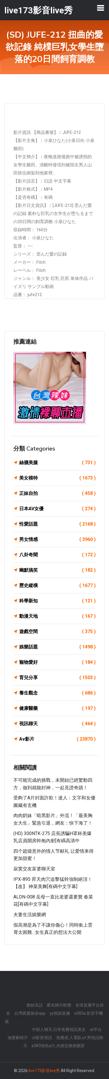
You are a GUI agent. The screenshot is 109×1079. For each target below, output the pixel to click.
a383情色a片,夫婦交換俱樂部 (58, 1045)
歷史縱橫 (57, 586)
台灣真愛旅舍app (30, 1013)
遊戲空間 (57, 632)
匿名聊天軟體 (59, 1005)
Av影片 (57, 739)
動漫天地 (57, 616)
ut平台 (96, 1029)
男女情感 (57, 539)
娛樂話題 (57, 647)
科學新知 (57, 601)
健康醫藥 (57, 708)
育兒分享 (57, 678)
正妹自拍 (57, 493)
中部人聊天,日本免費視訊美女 (59, 1029)
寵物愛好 (57, 662)
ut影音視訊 (42, 1037)
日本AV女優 (57, 509)
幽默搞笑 (57, 570)
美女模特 (57, 478)
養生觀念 (57, 693)
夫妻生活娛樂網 (29, 914)
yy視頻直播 (60, 1013)
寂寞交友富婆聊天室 (34, 869)
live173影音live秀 (44, 1070)
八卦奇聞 (57, 555)
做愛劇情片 (18, 1037)
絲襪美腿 (57, 463)
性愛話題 (57, 524)
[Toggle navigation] (101, 8)
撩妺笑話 (34, 1005)
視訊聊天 (57, 724)
